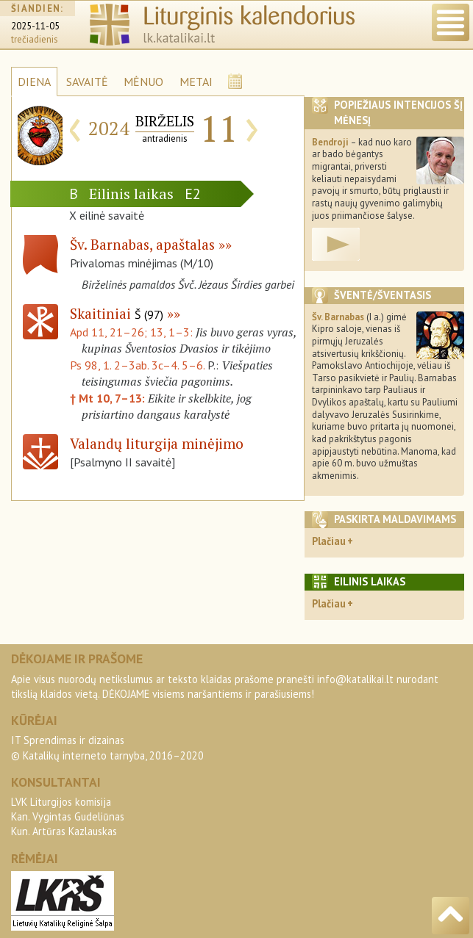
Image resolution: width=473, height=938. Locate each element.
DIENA (34, 81)
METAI (196, 81)
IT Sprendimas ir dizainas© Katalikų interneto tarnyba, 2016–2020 (107, 747)
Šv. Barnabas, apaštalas (142, 244)
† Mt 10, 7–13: (109, 398)
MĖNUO (143, 81)
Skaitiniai (116, 313)
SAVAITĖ (87, 81)
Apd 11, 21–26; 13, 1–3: (133, 332)
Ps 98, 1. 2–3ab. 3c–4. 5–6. (137, 365)
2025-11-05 (35, 26)
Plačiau (329, 541)
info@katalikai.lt (355, 679)
